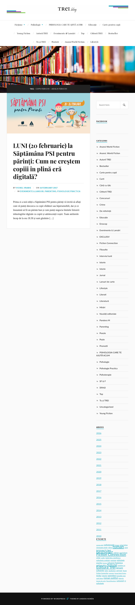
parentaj (111, 573)
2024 (98, 446)
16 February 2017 (48, 188)
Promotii (104, 346)
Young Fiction (23, 33)
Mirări (102, 307)
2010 (98, 536)
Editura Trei (106, 567)
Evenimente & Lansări (64, 33)
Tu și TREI (41, 41)
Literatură (104, 301)
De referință (105, 211)
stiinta (110, 547)
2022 (98, 459)
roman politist (111, 578)
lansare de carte (101, 581)
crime (98, 558)
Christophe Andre (102, 547)
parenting (112, 575)
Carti (102, 179)
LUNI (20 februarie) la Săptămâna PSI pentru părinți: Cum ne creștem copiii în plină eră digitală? (46, 160)
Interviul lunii (106, 256)
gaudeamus (112, 571)
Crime (102, 204)
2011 (98, 529)
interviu (121, 578)
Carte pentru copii (111, 24)
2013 (98, 516)
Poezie (103, 333)
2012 (98, 523)
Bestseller (113, 33)
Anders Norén (86, 599)
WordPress (59, 599)
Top (82, 33)
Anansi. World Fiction (110, 153)
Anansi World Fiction (75, 41)
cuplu (103, 558)
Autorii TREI (42, 33)
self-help (119, 571)
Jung (126, 548)
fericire (105, 563)
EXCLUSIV (105, 236)
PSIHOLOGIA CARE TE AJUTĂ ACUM (66, 24)
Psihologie (36, 24)
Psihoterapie (105, 374)
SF (125, 581)
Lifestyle (94, 41)
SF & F (103, 381)
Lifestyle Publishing (115, 563)
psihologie (100, 583)
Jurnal (102, 275)
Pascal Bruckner (111, 581)
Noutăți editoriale (108, 313)
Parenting (50, 191)
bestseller (104, 551)
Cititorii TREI (96, 33)
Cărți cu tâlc (105, 185)
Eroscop (103, 223)
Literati (103, 294)
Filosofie (104, 249)
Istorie (102, 262)
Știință (103, 387)
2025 (98, 439)
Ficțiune (19, 24)
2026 (98, 433)
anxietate (113, 560)
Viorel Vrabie (23, 188)
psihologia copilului (103, 560)
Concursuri (105, 198)
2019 (98, 478)
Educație (92, 24)
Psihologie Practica (68, 191)
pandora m (121, 566)
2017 (98, 491)
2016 (98, 497)
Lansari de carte (107, 281)
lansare (119, 568)
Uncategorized (106, 406)
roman (118, 546)
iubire (106, 571)
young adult (99, 545)
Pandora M (105, 320)
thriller (99, 576)
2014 (98, 510)
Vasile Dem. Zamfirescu (113, 558)
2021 (98, 465)
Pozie (102, 339)
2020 (98, 471)
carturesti (120, 581)
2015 (98, 504)
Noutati (55, 41)
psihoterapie (109, 545)
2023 (98, 452)
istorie (104, 576)
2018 (98, 484)
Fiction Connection (109, 243)
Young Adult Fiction (120, 573)
